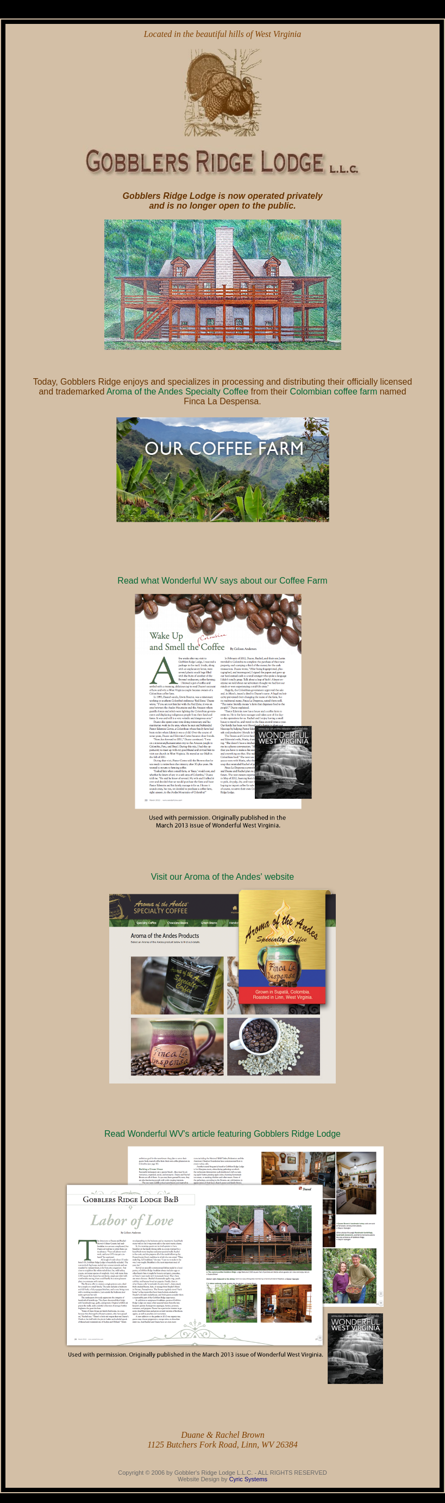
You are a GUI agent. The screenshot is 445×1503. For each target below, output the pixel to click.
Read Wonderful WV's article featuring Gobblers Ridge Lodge (222, 1133)
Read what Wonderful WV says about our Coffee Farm (222, 580)
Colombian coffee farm (334, 391)
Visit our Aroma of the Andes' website (222, 876)
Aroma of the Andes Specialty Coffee (177, 391)
